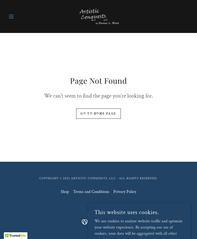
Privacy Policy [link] (124, 191)
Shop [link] (65, 191)
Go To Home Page (98, 114)
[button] (20, 16)
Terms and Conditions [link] (91, 191)
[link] (98, 16)
